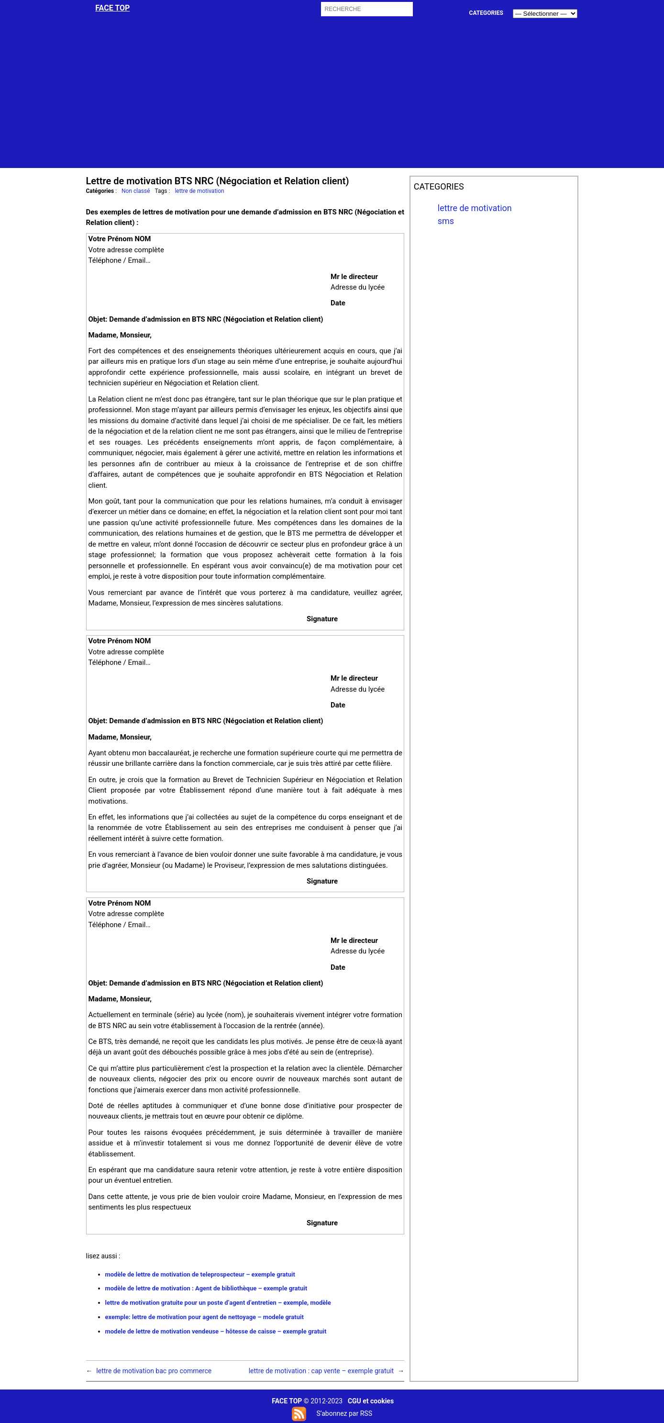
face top (112, 7)
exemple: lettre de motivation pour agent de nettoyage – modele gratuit (204, 1317)
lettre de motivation (199, 191)
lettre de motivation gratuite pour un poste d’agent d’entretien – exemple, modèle (218, 1302)
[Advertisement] (333, 101)
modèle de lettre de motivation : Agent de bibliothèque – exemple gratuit (206, 1288)
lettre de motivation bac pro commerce (153, 1371)
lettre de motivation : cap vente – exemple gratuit (321, 1371)
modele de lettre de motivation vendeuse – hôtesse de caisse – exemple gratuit (216, 1331)
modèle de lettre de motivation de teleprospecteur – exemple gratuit (200, 1274)
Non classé (136, 191)
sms (446, 221)
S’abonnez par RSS (344, 1413)
